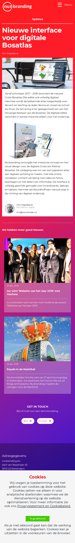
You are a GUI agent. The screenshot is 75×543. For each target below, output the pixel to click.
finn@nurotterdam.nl (27, 212)
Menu (64, 5)
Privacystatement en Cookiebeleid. (44, 506)
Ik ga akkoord (37, 518)
